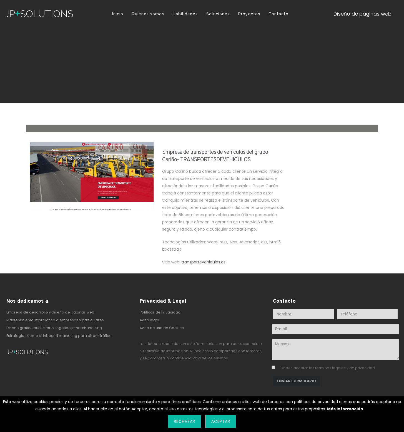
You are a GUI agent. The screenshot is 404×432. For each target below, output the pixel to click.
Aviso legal (149, 320)
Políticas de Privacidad (160, 312)
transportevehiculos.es (203, 264)
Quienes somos (148, 14)
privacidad (365, 368)
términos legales (330, 368)
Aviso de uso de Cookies (162, 327)
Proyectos (249, 14)
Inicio (117, 14)
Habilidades (185, 14)
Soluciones (218, 14)
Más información (345, 409)
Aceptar (220, 421)
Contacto (278, 14)
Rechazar (184, 421)
